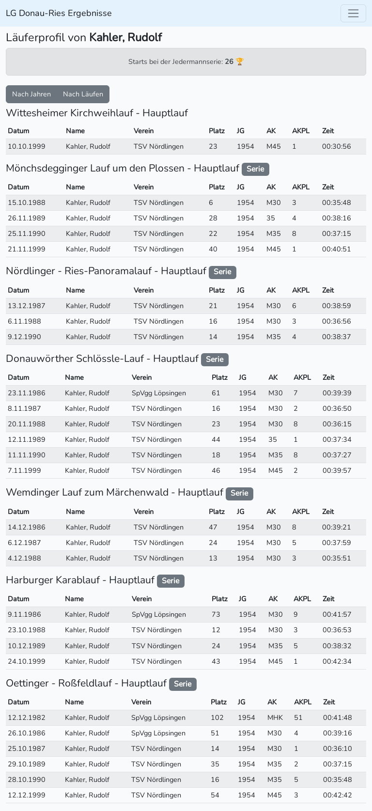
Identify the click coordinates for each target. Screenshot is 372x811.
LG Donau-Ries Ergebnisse (59, 13)
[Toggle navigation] (353, 13)
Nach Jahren (31, 94)
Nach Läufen (83, 94)
